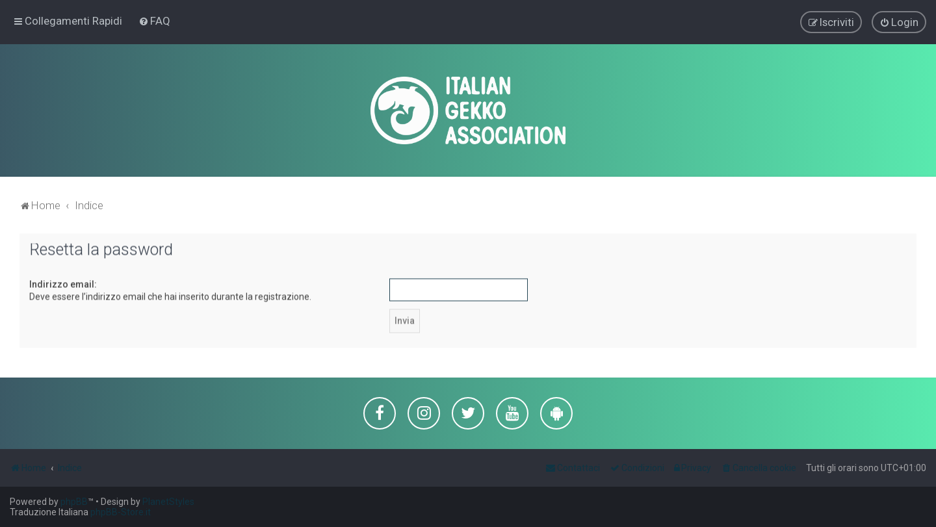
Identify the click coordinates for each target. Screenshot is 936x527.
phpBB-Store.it (120, 512)
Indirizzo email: (63, 283)
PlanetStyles (168, 501)
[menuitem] (154, 21)
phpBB (74, 501)
